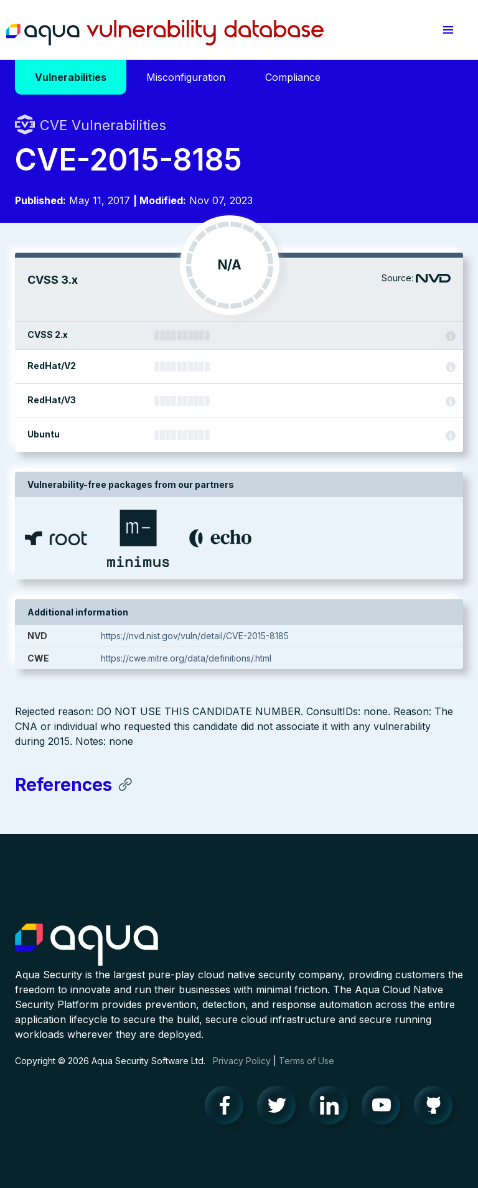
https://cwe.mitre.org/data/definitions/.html (186, 658)
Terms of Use (306, 1060)
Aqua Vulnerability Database (165, 33)
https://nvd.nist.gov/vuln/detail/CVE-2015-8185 (195, 635)
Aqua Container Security (86, 945)
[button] (448, 30)
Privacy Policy (242, 1060)
